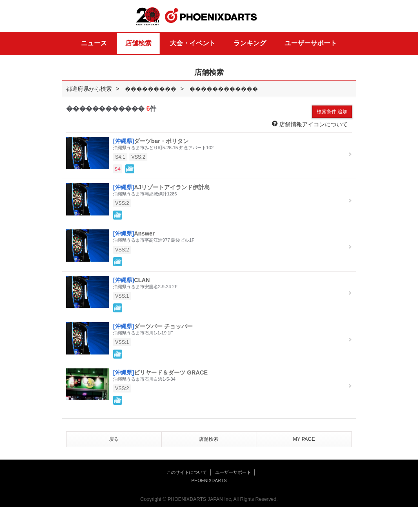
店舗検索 (138, 43)
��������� (150, 88)
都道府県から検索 (89, 88)
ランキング (249, 43)
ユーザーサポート (311, 43)
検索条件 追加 (332, 111)
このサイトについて (187, 472)
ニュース (94, 43)
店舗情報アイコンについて (310, 124)
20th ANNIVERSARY (148, 16)
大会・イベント (193, 43)
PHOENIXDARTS (211, 16)
